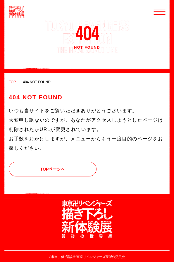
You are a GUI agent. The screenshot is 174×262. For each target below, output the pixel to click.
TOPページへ (52, 169)
